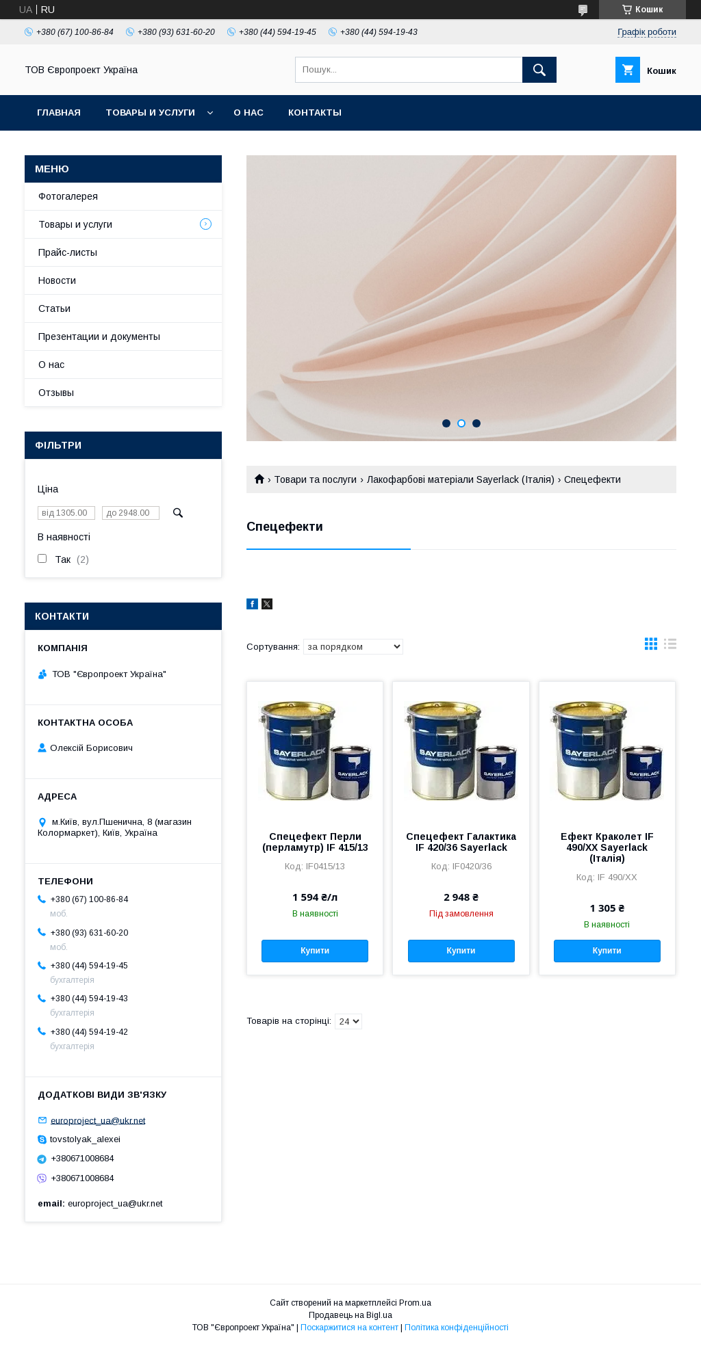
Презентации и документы (99, 336)
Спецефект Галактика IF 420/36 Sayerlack (461, 842)
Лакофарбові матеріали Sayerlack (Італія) (461, 479)
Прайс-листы (67, 252)
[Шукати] (539, 70)
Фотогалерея (68, 196)
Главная (59, 112)
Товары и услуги (150, 112)
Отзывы (56, 392)
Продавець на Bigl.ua (350, 1315)
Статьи (54, 308)
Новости (57, 280)
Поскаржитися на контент (349, 1327)
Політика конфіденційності (457, 1327)
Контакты (315, 112)
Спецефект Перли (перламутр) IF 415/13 (315, 842)
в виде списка (670, 647)
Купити (315, 950)
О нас (248, 112)
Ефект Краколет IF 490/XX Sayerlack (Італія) (607, 847)
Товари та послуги (315, 479)
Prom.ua (415, 1303)
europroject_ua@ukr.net (98, 1120)
